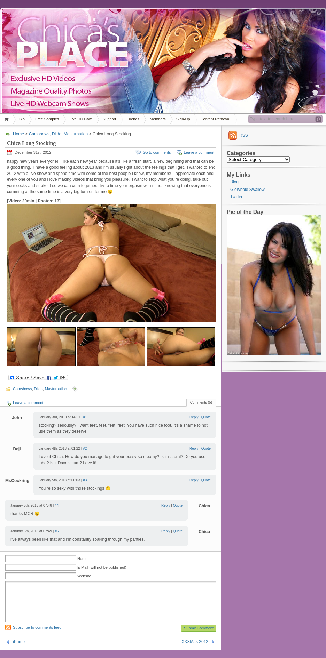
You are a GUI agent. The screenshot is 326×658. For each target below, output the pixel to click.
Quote (206, 417)
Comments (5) (201, 402)
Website (84, 576)
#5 (57, 531)
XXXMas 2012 (194, 650)
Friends (132, 119)
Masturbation (76, 133)
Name (82, 558)
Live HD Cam (80, 119)
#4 (57, 505)
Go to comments (157, 152)
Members (158, 119)
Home (8, 119)
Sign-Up (183, 119)
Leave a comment (199, 152)
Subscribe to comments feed (37, 636)
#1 (85, 417)
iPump (19, 650)
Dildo (56, 133)
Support (109, 119)
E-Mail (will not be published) (101, 567)
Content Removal (215, 119)
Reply (194, 417)
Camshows (39, 133)
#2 (85, 448)
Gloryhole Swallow (247, 189)
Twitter (236, 196)
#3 (85, 480)
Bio (22, 119)
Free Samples (47, 119)
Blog (234, 181)
